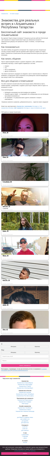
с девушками (25, 434)
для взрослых (25, 422)
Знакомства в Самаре (25, 402)
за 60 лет (24, 428)
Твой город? (25, 403)
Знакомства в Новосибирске (25, 383)
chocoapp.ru (28, 106)
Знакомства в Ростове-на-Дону (25, 395)
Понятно (25, 453)
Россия (25, 442)
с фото (25, 438)
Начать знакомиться (25, 365)
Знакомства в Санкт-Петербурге (25, 394)
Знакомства (4, 13)
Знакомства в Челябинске (25, 408)
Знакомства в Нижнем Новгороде (25, 411)
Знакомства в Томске (25, 386)
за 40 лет (24, 427)
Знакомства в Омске (25, 409)
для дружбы (25, 421)
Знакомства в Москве (25, 392)
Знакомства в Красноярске (25, 400)
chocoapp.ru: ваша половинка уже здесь (30, 108)
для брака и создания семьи (25, 417)
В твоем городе (14, 13)
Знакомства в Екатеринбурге (25, 388)
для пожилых (25, 430)
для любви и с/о (25, 419)
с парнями (25, 436)
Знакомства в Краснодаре (25, 384)
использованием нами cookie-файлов (24, 451)
